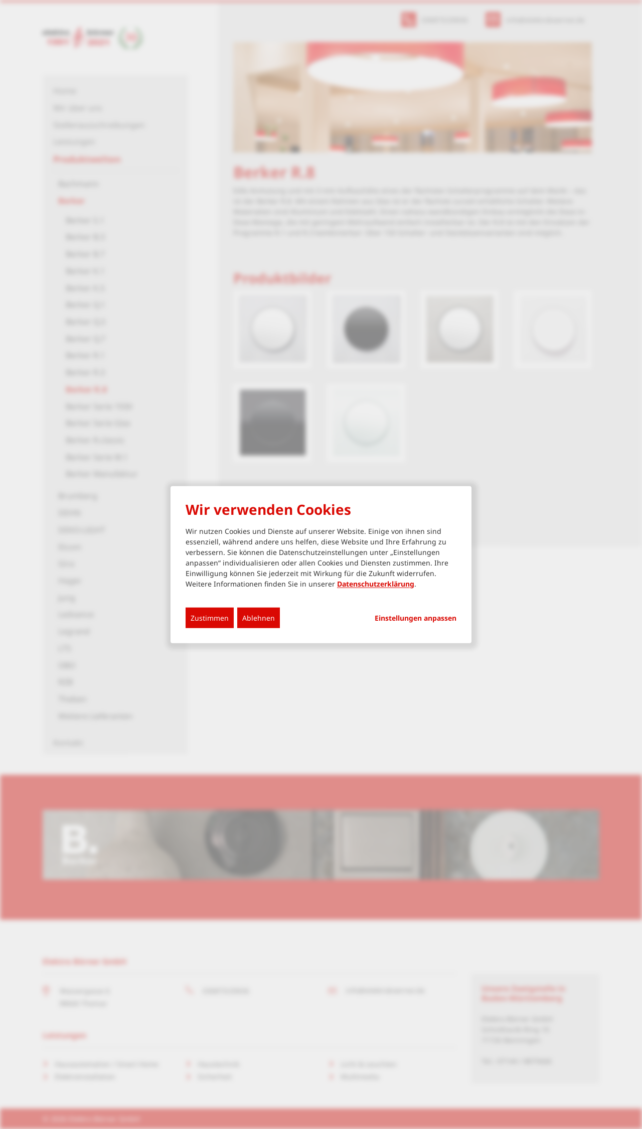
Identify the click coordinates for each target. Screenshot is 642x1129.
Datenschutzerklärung (375, 583)
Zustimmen (210, 617)
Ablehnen (258, 617)
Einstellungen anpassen (415, 618)
